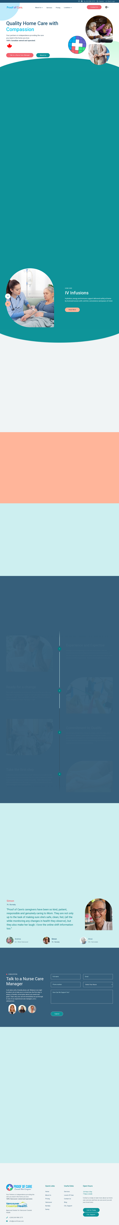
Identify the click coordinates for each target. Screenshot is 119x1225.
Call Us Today (91, 1210)
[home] (15, 7)
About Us (43, 55)
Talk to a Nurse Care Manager (20, 55)
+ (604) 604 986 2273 (16, 1217)
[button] (39, 7)
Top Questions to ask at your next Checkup (58, 1137)
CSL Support (91, 1214)
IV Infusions (77, 292)
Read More (72, 310)
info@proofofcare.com (16, 1221)
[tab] (22, 940)
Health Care (86, 1067)
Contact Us (94, 7)
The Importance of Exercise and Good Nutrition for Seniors (95, 1137)
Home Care (68, 288)
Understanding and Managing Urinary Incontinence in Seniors (96, 1077)
